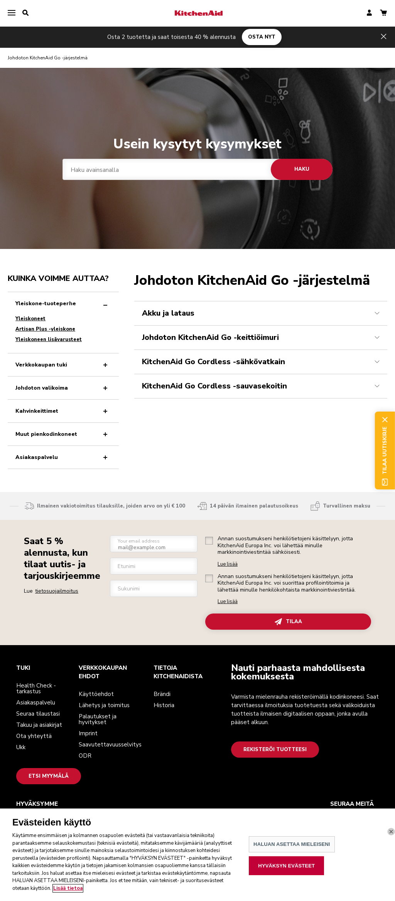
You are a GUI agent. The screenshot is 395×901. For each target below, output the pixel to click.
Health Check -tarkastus (36, 688)
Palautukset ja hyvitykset (97, 719)
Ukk (20, 747)
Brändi (162, 694)
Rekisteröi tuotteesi (275, 749)
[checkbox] (209, 541)
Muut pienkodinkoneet (63, 434)
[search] (25, 13)
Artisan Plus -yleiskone (45, 329)
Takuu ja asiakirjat (39, 725)
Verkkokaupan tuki (63, 364)
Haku (301, 169)
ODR (85, 756)
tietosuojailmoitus (56, 591)
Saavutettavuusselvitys (110, 744)
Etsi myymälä (49, 776)
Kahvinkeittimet (63, 411)
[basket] (383, 13)
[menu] (11, 13)
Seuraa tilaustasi (38, 714)
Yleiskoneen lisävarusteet (48, 339)
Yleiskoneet (30, 318)
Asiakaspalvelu (63, 457)
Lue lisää (228, 564)
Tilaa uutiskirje (384, 450)
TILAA (288, 621)
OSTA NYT (261, 37)
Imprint (88, 733)
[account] (369, 13)
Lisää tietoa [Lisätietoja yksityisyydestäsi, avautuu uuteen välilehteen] (68, 895)
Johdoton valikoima (63, 388)
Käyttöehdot (96, 694)
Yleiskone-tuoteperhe (63, 303)
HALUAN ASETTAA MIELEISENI (291, 851)
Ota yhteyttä (34, 736)
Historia (164, 705)
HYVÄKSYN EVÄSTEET (286, 873)
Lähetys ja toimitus (104, 705)
